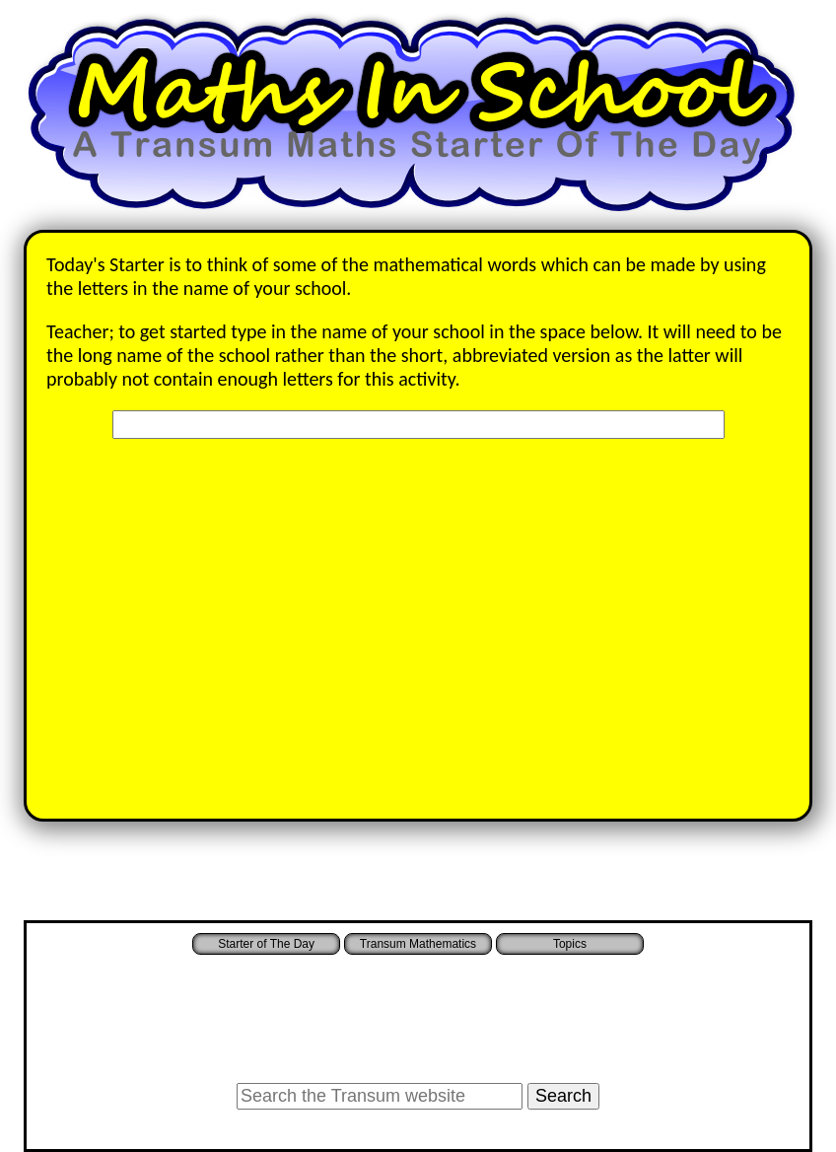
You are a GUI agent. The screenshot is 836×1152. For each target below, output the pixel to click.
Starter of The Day (266, 944)
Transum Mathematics (418, 944)
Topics (570, 944)
